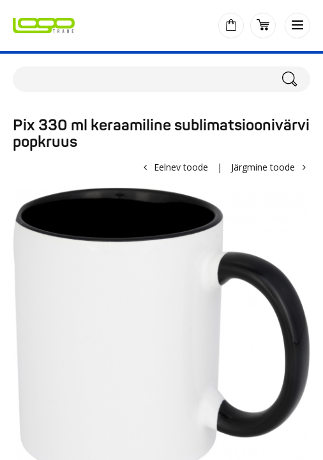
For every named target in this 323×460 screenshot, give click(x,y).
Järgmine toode (263, 167)
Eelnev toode (181, 167)
